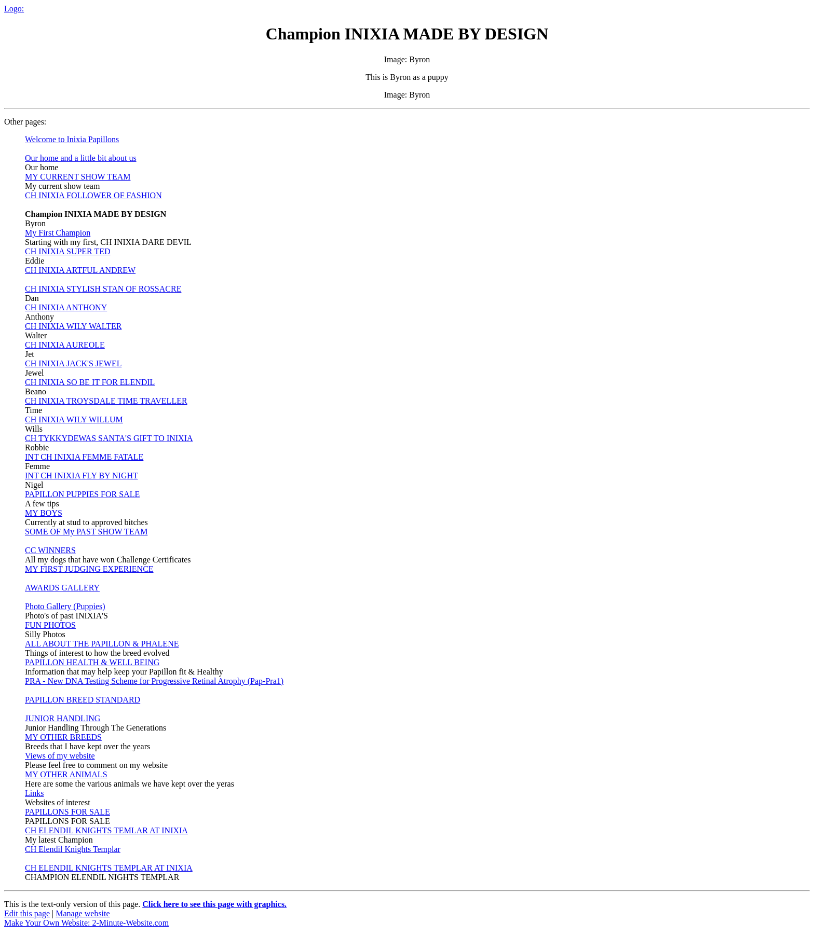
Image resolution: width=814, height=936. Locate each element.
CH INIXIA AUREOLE (65, 344)
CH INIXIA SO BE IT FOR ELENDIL (90, 382)
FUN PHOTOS (50, 625)
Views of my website (60, 755)
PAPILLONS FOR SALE (67, 811)
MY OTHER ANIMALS (66, 774)
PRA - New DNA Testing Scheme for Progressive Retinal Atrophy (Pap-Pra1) (154, 681)
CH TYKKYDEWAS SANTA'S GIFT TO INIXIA (109, 438)
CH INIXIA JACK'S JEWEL (73, 363)
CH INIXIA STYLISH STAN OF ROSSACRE (103, 288)
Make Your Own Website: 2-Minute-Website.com (86, 922)
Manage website (83, 913)
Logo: (14, 8)
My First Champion (57, 232)
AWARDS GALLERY (62, 587)
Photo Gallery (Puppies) (65, 606)
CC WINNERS (50, 550)
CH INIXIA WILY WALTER (73, 326)
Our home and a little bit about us (81, 158)
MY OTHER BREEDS (63, 737)
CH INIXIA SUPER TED (68, 251)
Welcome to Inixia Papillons (72, 139)
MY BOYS (43, 512)
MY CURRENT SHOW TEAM (77, 176)
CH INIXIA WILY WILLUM (74, 419)
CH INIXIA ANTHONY (66, 307)
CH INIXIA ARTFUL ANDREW (80, 270)
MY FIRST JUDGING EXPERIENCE (89, 569)
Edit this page (27, 913)
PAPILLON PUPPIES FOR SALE (82, 494)
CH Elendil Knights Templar (72, 849)
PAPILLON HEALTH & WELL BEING (92, 662)
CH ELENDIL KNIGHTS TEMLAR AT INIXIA (106, 830)
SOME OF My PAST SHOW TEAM (86, 531)
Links (34, 793)
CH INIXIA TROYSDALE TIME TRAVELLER (106, 400)
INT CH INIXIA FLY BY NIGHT (81, 475)
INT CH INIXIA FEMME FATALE (84, 456)
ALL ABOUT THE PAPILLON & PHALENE (102, 643)
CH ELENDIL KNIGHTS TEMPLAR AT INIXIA (109, 867)
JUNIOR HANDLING (62, 718)
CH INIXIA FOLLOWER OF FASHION (93, 195)
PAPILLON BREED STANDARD (82, 699)
